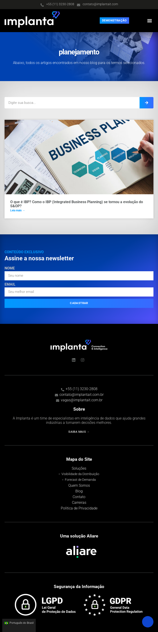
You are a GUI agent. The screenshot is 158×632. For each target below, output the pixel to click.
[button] (149, 20)
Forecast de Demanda (80, 480)
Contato (79, 497)
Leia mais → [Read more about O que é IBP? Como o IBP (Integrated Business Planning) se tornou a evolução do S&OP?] (17, 210)
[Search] (146, 102)
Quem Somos (79, 485)
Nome (10, 268)
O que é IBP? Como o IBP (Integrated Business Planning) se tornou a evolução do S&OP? (76, 204)
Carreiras (79, 502)
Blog (79, 491)
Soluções (79, 468)
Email (10, 285)
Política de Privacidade (79, 508)
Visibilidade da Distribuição (80, 474)
